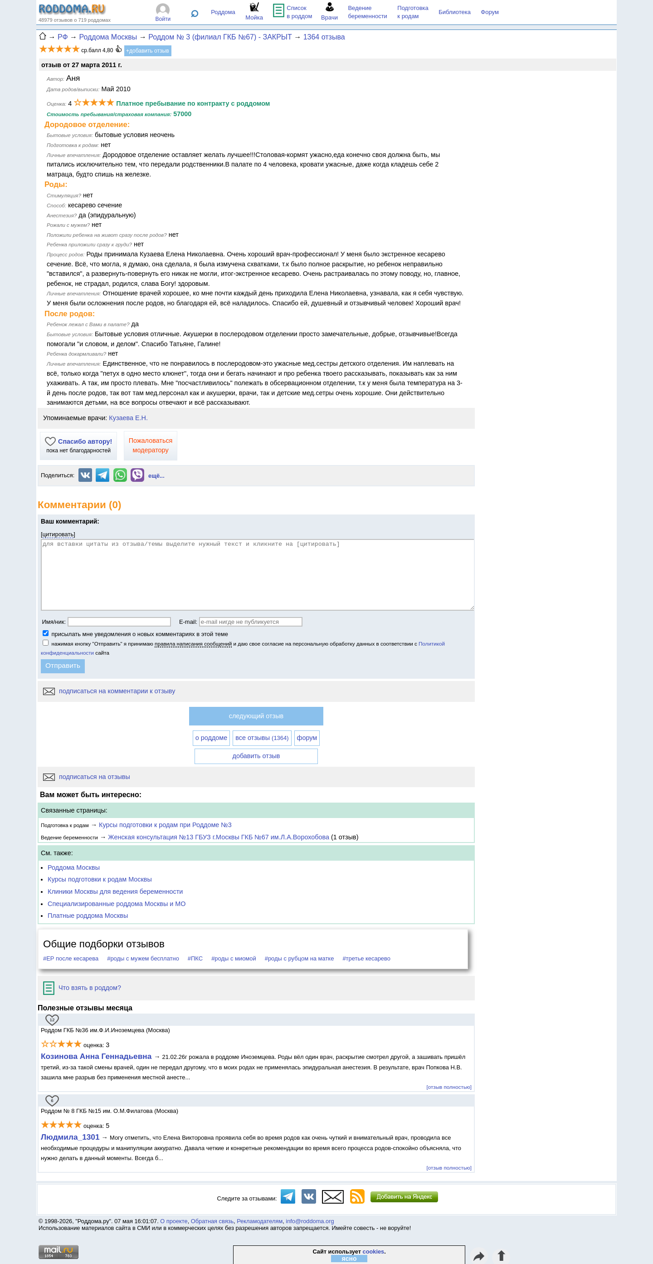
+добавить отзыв (147, 51)
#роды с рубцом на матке (299, 958)
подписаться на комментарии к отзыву (109, 691)
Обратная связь (212, 1221)
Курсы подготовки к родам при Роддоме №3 (165, 824)
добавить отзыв (256, 755)
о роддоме (211, 737)
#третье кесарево (366, 958)
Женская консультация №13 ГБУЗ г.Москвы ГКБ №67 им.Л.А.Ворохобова (218, 837)
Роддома (223, 12)
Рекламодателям (260, 1221)
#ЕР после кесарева (70, 958)
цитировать (58, 534)
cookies (374, 1251)
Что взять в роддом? (82, 987)
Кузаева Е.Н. (128, 417)
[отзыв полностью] (449, 1087)
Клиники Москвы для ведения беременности (115, 891)
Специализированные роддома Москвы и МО (117, 903)
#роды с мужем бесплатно (143, 958)
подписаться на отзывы (86, 776)
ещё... (156, 475)
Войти (163, 19)
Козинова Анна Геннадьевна (97, 1056)
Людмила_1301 (70, 1137)
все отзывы (261, 737)
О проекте (173, 1221)
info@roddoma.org (310, 1221)
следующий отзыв (256, 716)
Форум (490, 12)
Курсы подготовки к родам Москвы (100, 879)
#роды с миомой (233, 958)
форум (307, 737)
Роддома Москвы (74, 867)
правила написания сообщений (193, 644)
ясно (349, 1258)
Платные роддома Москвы (88, 915)
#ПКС (195, 958)
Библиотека (455, 12)
